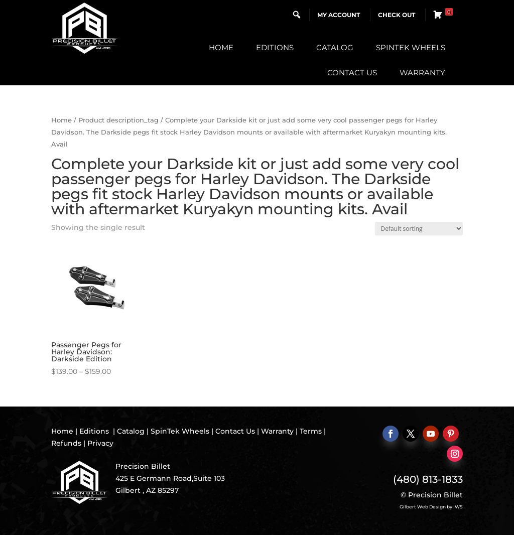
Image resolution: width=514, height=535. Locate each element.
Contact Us (352, 72)
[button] (296, 14)
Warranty (422, 72)
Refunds (66, 443)
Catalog (334, 47)
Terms (311, 431)
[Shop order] (419, 228)
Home (221, 47)
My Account (338, 15)
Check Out (396, 15)
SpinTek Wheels (410, 47)
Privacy (100, 443)
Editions (275, 47)
